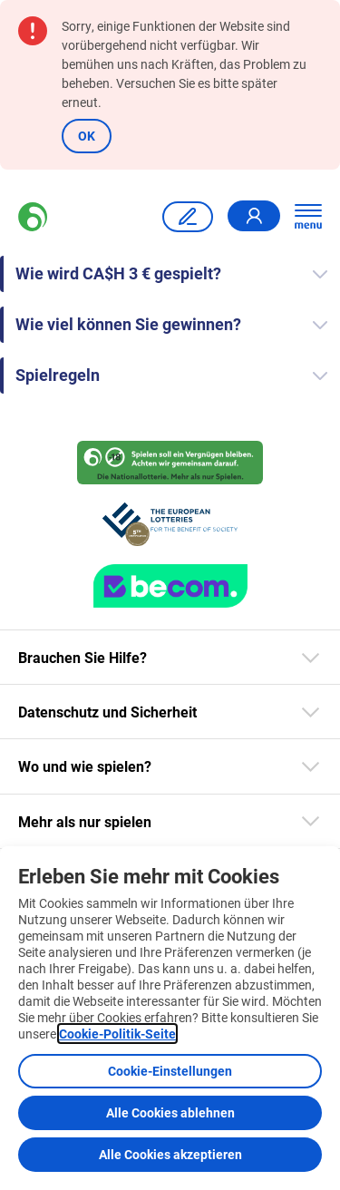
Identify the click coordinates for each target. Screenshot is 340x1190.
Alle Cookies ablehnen (170, 1112)
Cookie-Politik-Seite (117, 1033)
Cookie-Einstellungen (170, 1070)
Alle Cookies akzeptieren (170, 1154)
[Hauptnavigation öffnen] (308, 216)
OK (86, 135)
